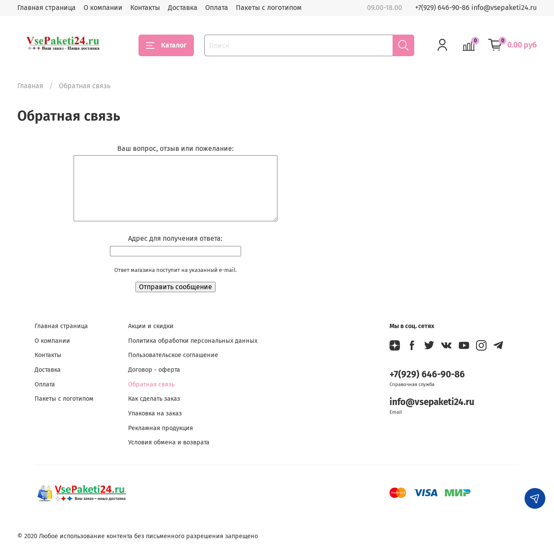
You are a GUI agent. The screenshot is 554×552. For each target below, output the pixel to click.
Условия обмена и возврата (168, 442)
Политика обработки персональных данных (193, 341)
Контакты (145, 7)
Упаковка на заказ (155, 413)
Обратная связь (151, 384)
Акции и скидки (151, 326)
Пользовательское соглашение (173, 355)
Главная (30, 86)
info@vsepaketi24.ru (432, 402)
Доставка (182, 7)
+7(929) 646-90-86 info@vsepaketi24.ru (476, 7)
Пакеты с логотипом (269, 7)
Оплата (216, 7)
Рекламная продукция (160, 428)
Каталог (166, 45)
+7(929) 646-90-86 (427, 374)
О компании (103, 7)
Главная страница (46, 7)
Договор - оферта (154, 369)
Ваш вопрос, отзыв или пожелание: (175, 148)
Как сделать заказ (154, 398)
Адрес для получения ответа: (175, 238)
